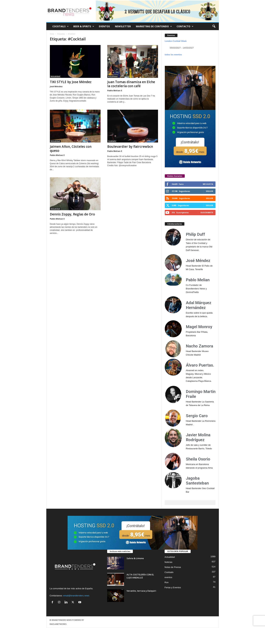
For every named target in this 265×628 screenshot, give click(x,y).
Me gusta (208, 184)
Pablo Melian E (114, 90)
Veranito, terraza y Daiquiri (141, 590)
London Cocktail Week (176, 41)
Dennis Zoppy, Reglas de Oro (72, 214)
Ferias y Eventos (173, 587)
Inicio (52, 34)
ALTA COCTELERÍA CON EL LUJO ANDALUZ (140, 576)
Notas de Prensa (173, 567)
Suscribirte (206, 212)
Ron (167, 582)
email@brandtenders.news (76, 595)
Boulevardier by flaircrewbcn (130, 146)
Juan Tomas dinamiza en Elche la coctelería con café (131, 84)
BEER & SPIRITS (83, 26)
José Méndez (56, 86)
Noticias (168, 562)
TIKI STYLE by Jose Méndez (70, 82)
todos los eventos (173, 54)
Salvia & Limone (135, 558)
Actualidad (55, 76)
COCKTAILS (60, 26)
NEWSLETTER (123, 26)
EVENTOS (104, 26)
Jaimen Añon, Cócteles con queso (70, 148)
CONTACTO (185, 26)
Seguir (209, 191)
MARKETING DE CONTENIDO (154, 26)
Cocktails (112, 141)
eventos (168, 577)
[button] (214, 26)
